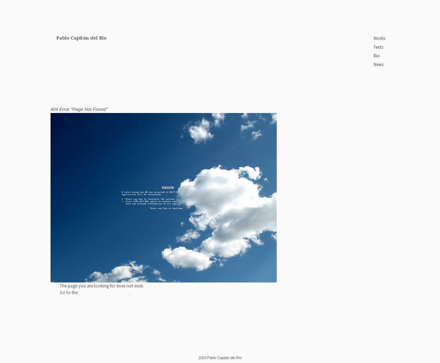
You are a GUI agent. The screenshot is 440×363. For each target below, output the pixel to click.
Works (379, 38)
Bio (377, 56)
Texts (378, 47)
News (378, 64)
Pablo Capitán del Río (81, 39)
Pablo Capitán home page (104, 293)
